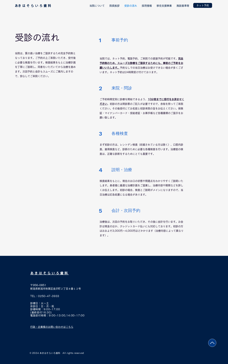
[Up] (212, 343)
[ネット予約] (202, 5)
